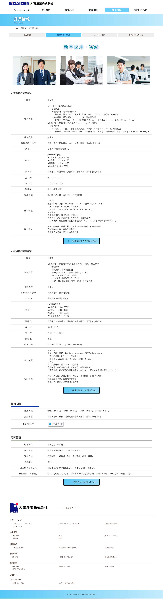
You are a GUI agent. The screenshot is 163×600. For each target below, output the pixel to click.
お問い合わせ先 (18, 583)
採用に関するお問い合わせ (82, 241)
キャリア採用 (109, 566)
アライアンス (17, 526)
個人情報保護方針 (111, 557)
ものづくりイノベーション (21, 524)
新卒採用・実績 (64, 566)
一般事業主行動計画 (66, 557)
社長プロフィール (111, 536)
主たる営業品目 (18, 548)
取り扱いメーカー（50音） (68, 548)
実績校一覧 (58, 424)
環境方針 (15, 557)
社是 (60, 536)
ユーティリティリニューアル (69, 524)
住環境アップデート (112, 524)
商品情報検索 (109, 548)
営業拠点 (15, 538)
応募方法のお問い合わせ (82, 482)
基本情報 (15, 536)
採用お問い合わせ (18, 569)
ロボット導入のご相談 (66, 583)
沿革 (60, 538)
